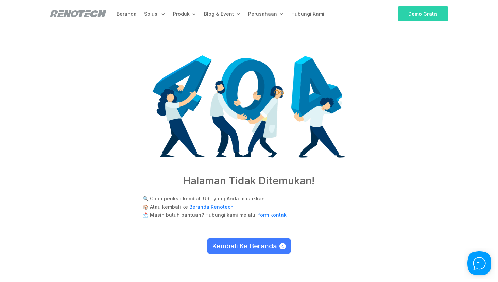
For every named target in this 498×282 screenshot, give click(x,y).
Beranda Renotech (211, 207)
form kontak (272, 215)
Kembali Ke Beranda (244, 246)
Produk (181, 14)
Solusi (151, 14)
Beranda (127, 14)
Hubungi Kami (307, 14)
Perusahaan (262, 14)
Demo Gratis (423, 14)
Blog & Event (219, 14)
